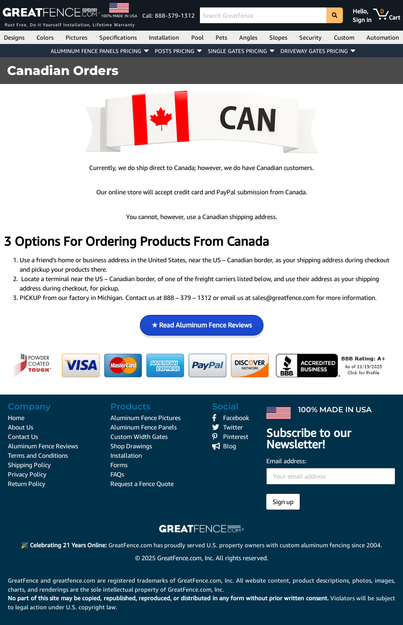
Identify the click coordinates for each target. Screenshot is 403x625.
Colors (45, 37)
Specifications (118, 37)
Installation (164, 37)
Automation (382, 37)
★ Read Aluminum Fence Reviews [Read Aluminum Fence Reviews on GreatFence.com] (202, 325)
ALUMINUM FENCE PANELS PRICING (96, 51)
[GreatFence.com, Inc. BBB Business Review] (332, 365)
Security (310, 37)
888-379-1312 (175, 15)
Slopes (278, 37)
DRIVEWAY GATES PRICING (314, 51)
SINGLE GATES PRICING (237, 51)
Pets (221, 37)
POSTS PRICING (174, 51)
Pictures (76, 37)
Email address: (330, 471)
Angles (248, 37)
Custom (344, 37)
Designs (14, 37)
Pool (197, 37)
